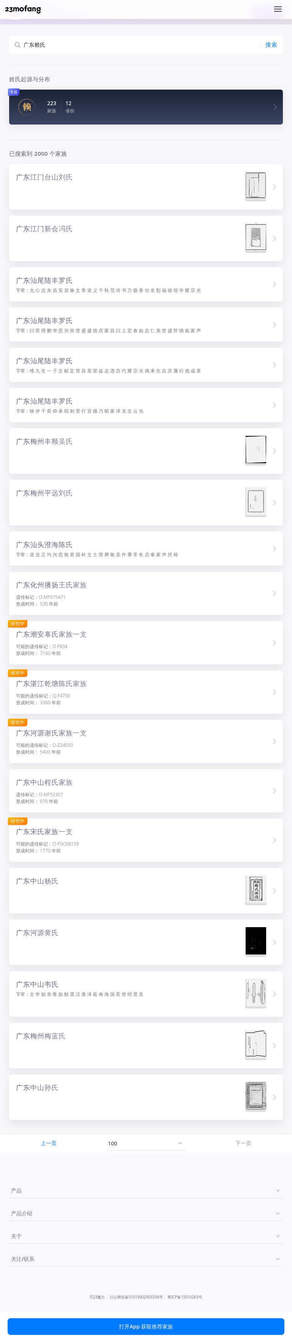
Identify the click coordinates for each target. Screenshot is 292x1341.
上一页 (49, 1143)
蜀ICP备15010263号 (184, 1297)
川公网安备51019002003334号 (136, 1297)
